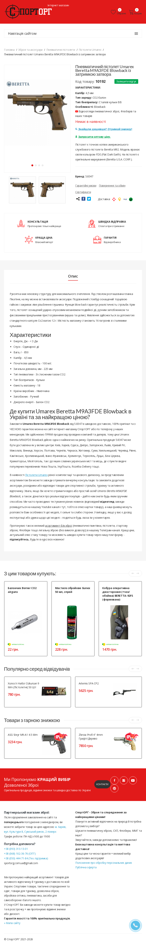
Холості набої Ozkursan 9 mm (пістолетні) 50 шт (23, 685)
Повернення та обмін (112, 185)
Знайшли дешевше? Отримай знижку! (103, 129)
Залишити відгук (126, 81)
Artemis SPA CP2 (89, 683)
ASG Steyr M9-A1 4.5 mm (22, 735)
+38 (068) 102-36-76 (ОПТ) (20, 853)
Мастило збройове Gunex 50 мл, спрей (72, 590)
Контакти (102, 784)
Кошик (135, 12)
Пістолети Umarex (36, 475)
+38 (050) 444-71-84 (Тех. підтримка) (26, 858)
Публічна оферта (86, 867)
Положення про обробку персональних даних (103, 863)
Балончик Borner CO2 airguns (22, 590)
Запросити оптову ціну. (93, 136)
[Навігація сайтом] (136, 33)
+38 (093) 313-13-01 (16, 849)
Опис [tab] (73, 276)
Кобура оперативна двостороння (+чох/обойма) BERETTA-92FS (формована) (117, 593)
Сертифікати (83, 192)
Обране (118, 12)
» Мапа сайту (12, 923)
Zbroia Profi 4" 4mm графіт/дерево (91, 736)
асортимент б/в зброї (58, 525)
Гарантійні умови (85, 185)
